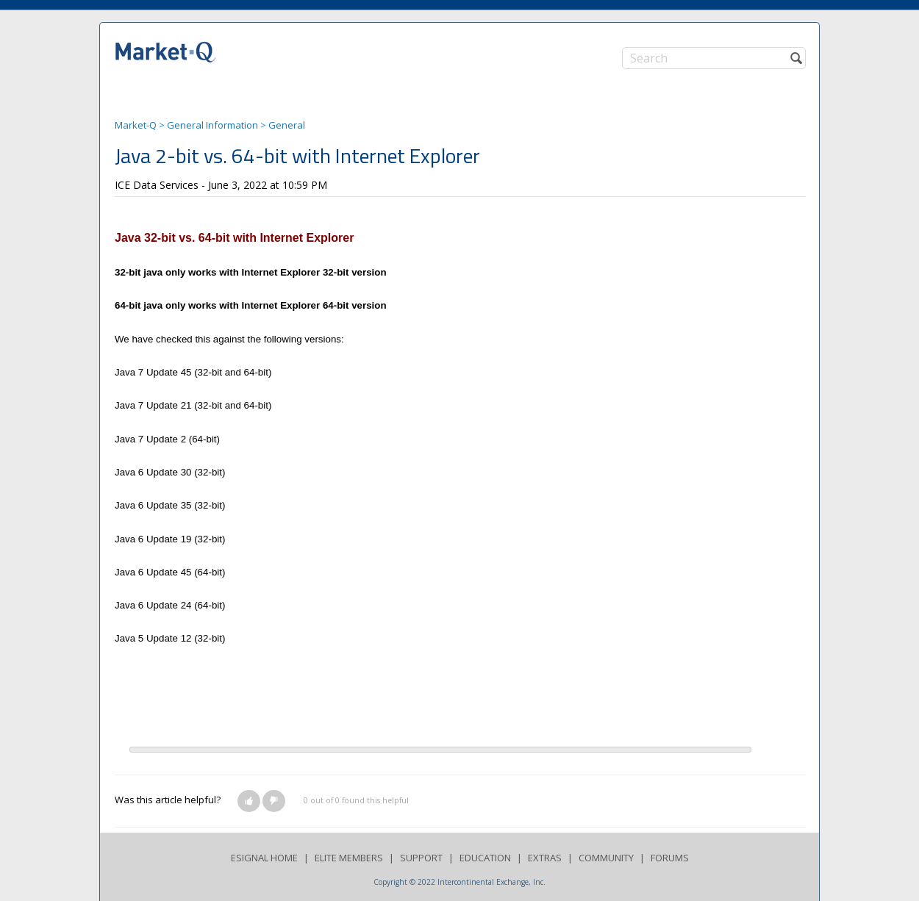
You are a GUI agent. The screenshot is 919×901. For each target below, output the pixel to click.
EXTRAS (545, 857)
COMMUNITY (606, 857)
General (286, 125)
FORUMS (670, 857)
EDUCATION (485, 857)
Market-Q (136, 125)
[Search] (714, 58)
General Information (212, 125)
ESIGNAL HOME (264, 857)
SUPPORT (421, 857)
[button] (248, 801)
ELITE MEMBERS (349, 857)
